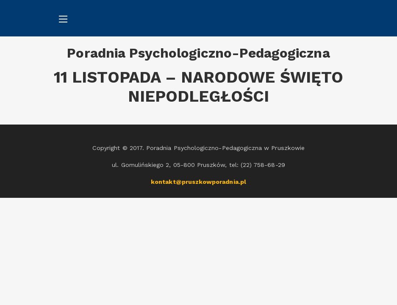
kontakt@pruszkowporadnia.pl (198, 181)
